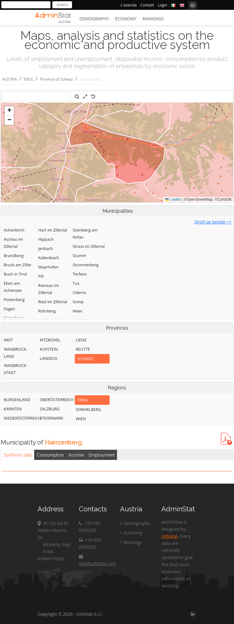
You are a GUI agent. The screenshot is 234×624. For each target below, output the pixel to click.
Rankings (153, 19)
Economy (125, 19)
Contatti (147, 5)
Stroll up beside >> (213, 222)
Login (162, 5)
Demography (94, 19)
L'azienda (129, 5)
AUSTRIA (9, 79)
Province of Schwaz (56, 79)
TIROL (28, 79)
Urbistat (169, 536)
